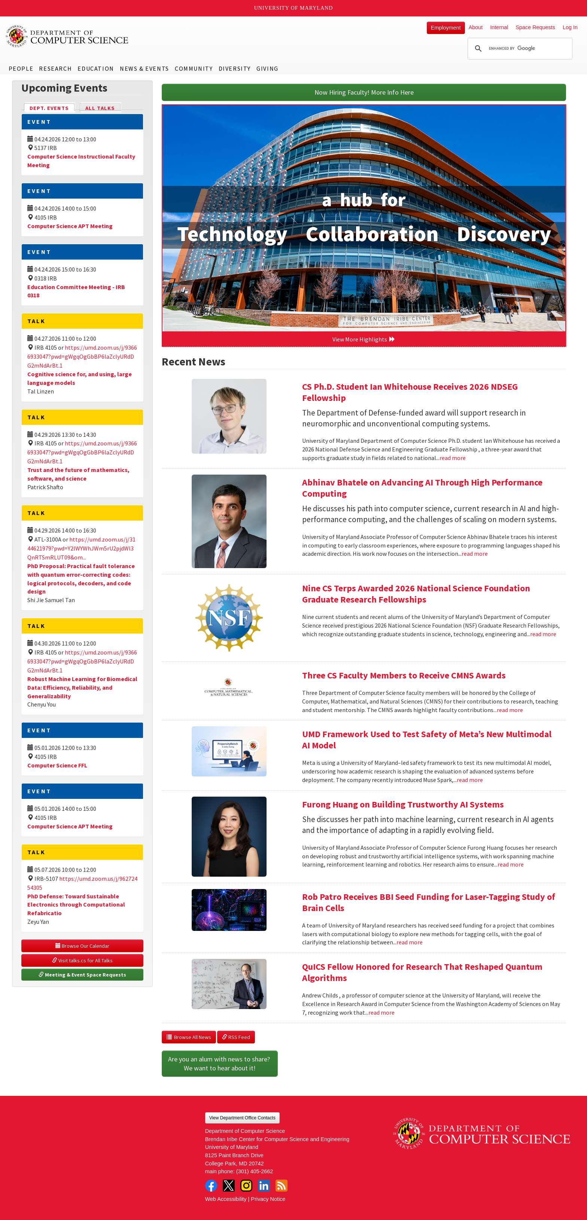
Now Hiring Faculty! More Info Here (364, 92)
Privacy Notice (268, 1199)
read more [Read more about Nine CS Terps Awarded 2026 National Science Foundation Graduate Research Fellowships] (543, 634)
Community (194, 68)
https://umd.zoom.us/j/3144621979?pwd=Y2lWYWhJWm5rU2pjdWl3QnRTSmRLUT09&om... (81, 548)
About (476, 27)
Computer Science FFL (57, 765)
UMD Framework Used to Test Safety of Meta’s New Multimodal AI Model (426, 739)
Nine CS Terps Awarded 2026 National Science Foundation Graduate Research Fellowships (416, 593)
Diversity (235, 68)
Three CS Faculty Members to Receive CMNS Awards (404, 675)
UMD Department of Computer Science (67, 36)
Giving (267, 68)
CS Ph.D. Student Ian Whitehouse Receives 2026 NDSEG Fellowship (410, 392)
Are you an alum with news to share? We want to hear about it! (219, 1063)
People (21, 68)
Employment (446, 28)
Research (55, 68)
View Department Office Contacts (242, 1118)
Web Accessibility (226, 1199)
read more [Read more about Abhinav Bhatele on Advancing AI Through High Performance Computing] (475, 553)
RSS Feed (236, 1037)
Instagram (246, 1186)
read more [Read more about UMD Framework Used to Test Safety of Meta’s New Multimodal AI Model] (470, 780)
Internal (499, 27)
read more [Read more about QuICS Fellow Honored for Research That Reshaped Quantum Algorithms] (381, 1012)
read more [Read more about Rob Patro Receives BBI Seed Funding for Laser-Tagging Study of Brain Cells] (409, 942)
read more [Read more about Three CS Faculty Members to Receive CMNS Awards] (510, 710)
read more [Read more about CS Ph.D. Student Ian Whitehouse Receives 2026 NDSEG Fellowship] (453, 458)
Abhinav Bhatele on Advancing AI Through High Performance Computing (422, 487)
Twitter (229, 1186)
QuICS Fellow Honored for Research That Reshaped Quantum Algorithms (422, 972)
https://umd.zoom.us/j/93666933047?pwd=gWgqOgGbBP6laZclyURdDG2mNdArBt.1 (82, 356)
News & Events (144, 68)
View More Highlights (363, 339)
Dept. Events (52, 107)
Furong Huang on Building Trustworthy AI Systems (403, 804)
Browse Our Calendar (82, 945)
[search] (519, 48)
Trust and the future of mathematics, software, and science (78, 474)
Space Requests (535, 27)
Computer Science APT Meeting (70, 226)
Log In (570, 27)
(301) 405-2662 (254, 1171)
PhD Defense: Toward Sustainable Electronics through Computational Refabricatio (76, 904)
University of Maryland (293, 8)
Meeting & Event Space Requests (82, 974)
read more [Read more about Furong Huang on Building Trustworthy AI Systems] (511, 864)
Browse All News (189, 1037)
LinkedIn (264, 1186)
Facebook (211, 1186)
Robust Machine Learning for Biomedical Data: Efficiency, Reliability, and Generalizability (82, 687)
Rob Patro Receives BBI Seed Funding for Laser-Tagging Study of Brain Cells (428, 902)
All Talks (100, 108)
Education (95, 68)
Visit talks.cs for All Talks (82, 960)
